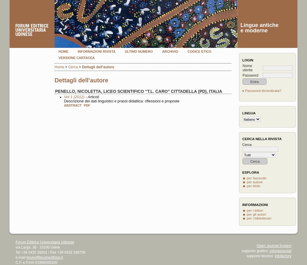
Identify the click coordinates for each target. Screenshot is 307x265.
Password (250, 75)
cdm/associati (280, 251)
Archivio (170, 51)
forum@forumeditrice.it (44, 257)
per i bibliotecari (259, 218)
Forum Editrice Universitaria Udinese (45, 242)
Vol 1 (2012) (74, 97)
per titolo (253, 186)
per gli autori (256, 214)
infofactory (283, 256)
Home (63, 51)
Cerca (73, 67)
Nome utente (247, 68)
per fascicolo (257, 178)
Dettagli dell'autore (98, 67)
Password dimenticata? (263, 91)
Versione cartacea (76, 58)
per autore (255, 182)
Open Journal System (274, 246)
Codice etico (199, 51)
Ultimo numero (139, 51)
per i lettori (255, 210)
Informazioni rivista (96, 51)
